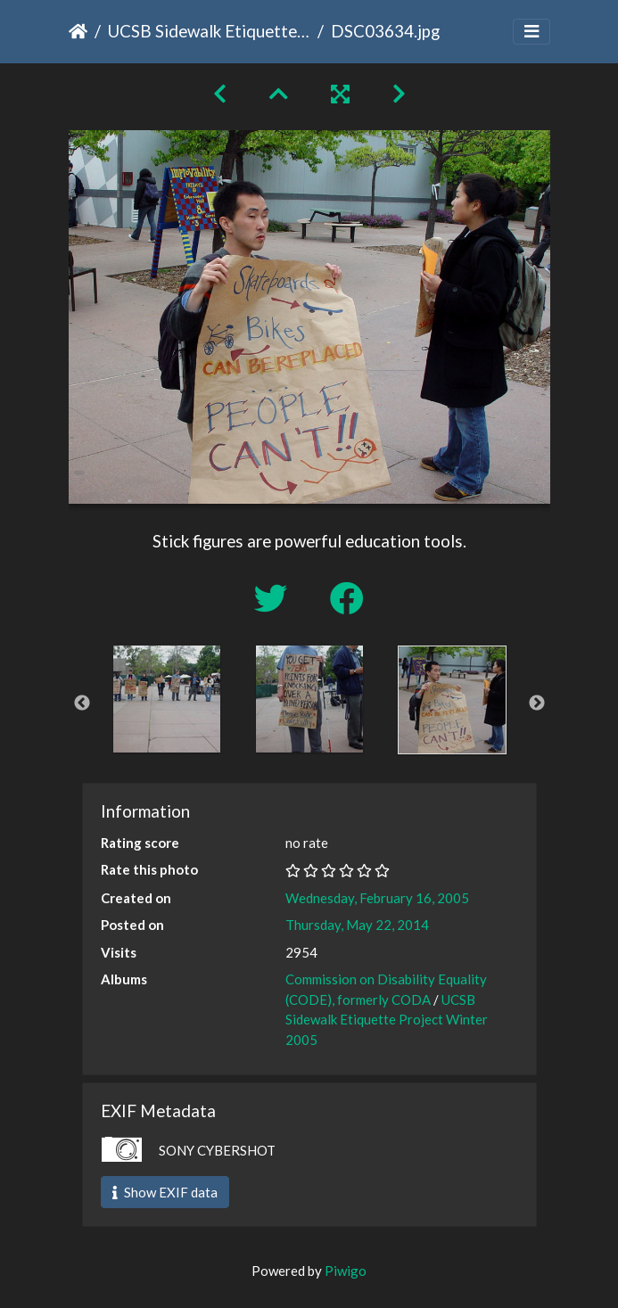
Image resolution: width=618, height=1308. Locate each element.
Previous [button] (82, 703)
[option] (166, 699)
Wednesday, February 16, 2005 (377, 898)
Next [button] (537, 703)
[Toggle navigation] (531, 32)
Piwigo (346, 1271)
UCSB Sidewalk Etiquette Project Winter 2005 (209, 31)
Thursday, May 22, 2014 (357, 925)
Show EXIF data (165, 1192)
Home (78, 31)
